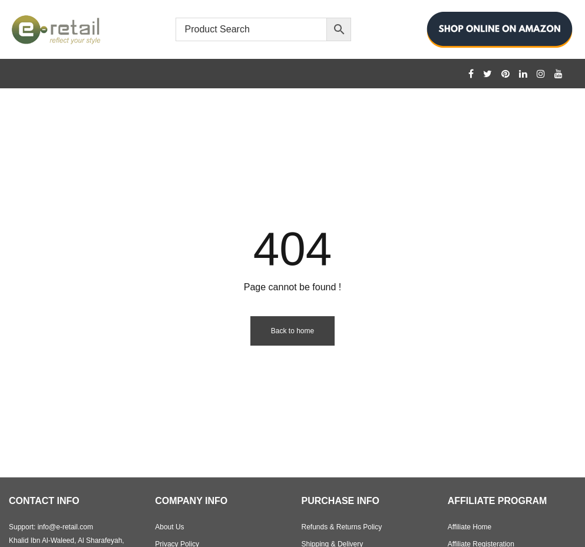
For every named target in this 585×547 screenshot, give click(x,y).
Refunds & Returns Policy (342, 527)
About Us (169, 527)
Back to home (292, 331)
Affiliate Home (469, 527)
